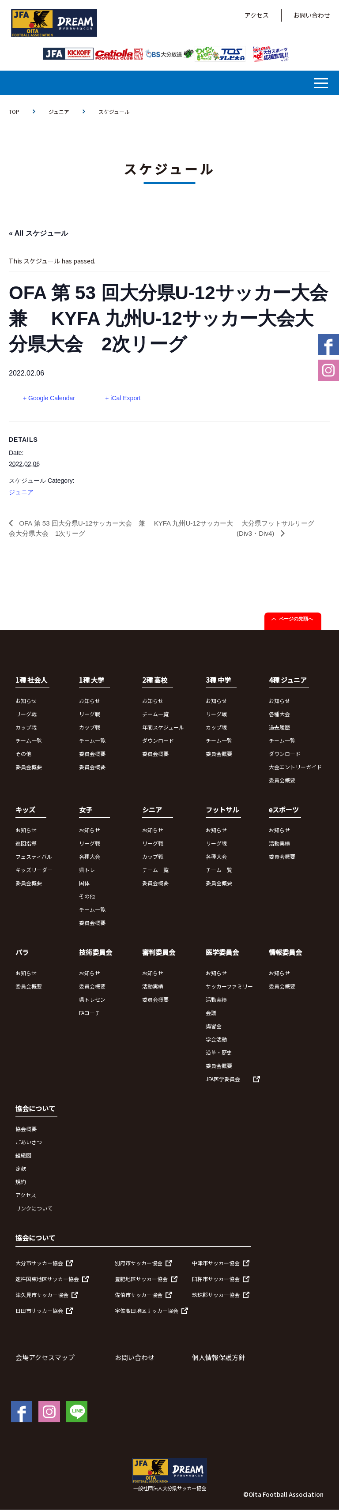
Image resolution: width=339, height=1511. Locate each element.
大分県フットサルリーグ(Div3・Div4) (278, 529)
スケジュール (114, 111)
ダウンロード (158, 741)
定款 (20, 1169)
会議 (211, 1014)
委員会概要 (28, 768)
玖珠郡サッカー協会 (216, 1296)
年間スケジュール (163, 728)
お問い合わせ (311, 15)
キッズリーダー (34, 871)
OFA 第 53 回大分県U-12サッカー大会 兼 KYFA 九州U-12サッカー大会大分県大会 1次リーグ (121, 529)
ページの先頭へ (296, 620)
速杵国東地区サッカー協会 (47, 1280)
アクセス (257, 15)
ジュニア (59, 111)
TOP (14, 111)
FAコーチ (89, 1014)
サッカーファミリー (229, 987)
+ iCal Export (125, 398)
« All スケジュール (38, 233)
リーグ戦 (26, 715)
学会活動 (216, 1040)
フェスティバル (33, 857)
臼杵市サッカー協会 (216, 1280)
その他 (23, 755)
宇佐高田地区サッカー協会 (146, 1312)
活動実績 (279, 844)
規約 (20, 1183)
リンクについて (34, 1209)
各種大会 (279, 715)
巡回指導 (26, 844)
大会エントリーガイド (295, 768)
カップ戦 (26, 728)
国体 (84, 884)
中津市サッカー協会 (216, 1264)
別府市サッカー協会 (138, 1264)
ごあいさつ (28, 1143)
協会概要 (26, 1130)
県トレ (87, 871)
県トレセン (92, 1000)
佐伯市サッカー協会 (138, 1296)
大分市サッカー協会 (39, 1264)
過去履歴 (279, 728)
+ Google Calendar (49, 398)
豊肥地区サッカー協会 (141, 1280)
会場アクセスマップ (45, 1358)
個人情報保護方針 (218, 1358)
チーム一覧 (28, 741)
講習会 (214, 1027)
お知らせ (26, 702)
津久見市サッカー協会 (41, 1296)
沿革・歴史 (219, 1053)
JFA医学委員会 (223, 1080)
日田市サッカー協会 (39, 1312)
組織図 (23, 1156)
